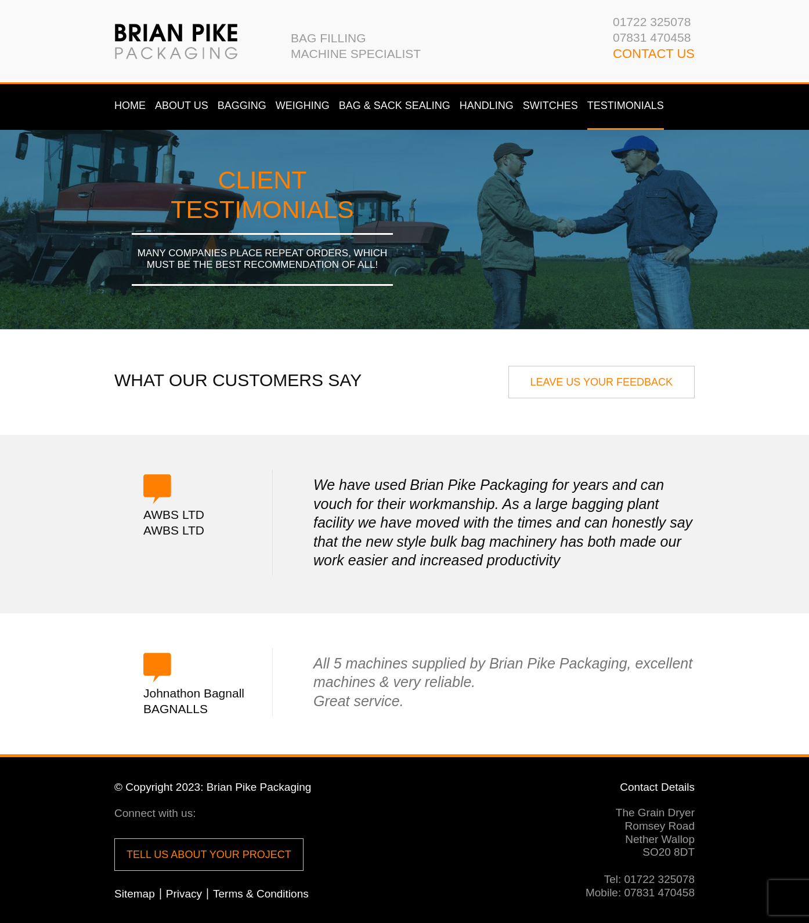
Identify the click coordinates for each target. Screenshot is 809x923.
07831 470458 (652, 37)
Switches (550, 105)
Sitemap (134, 894)
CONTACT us (654, 53)
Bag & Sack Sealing (394, 105)
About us (181, 105)
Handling (487, 105)
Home (130, 105)
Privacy (184, 894)
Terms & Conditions (261, 894)
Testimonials (625, 105)
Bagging (242, 105)
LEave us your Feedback (601, 382)
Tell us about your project (209, 854)
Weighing (303, 105)
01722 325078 (652, 21)
